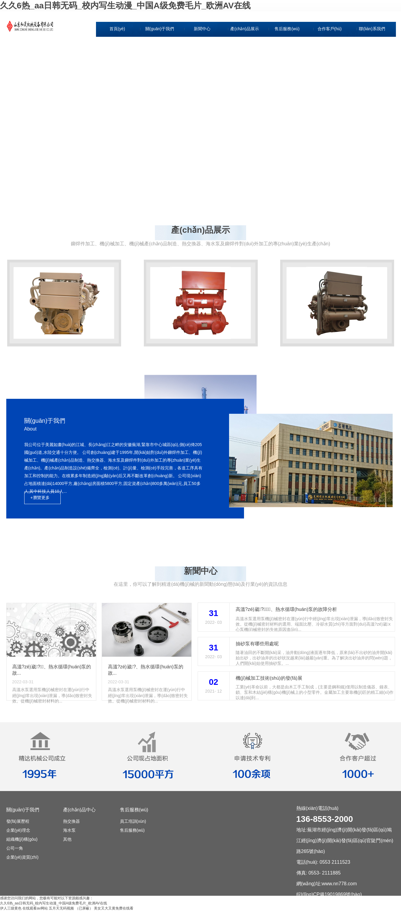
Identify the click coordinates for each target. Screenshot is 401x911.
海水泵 (69, 830)
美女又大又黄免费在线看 (113, 908)
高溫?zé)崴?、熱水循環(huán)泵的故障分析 (286, 609)
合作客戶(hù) (330, 28)
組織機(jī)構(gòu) (160, 70)
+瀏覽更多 (40, 497)
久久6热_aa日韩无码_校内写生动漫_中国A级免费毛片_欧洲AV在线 (125, 5)
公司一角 (160, 83)
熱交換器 (71, 821)
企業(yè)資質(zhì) (160, 97)
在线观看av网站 (35, 908)
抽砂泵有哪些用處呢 (257, 643)
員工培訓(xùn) (133, 821)
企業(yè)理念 (160, 56)
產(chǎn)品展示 (244, 28)
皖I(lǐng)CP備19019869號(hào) (329, 894)
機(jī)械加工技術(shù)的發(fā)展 (269, 678)
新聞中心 (202, 28)
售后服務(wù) (287, 28)
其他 (67, 839)
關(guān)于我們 (159, 28)
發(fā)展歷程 (160, 42)
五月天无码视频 (61, 908)
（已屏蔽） (84, 908)
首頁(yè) (117, 28)
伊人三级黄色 (11, 908)
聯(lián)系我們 (372, 28)
